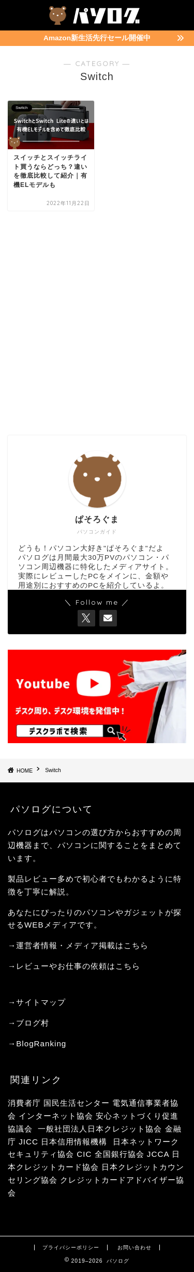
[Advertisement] (97, 323)
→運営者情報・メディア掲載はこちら (78, 945)
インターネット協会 (56, 1115)
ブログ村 (32, 1022)
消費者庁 (24, 1102)
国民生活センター (76, 1102)
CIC (84, 1154)
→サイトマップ (37, 1002)
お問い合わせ (134, 1247)
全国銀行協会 (121, 1154)
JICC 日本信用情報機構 (63, 1141)
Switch (53, 771)
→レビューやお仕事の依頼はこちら (74, 966)
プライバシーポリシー (70, 1247)
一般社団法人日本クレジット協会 (100, 1128)
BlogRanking (41, 1043)
